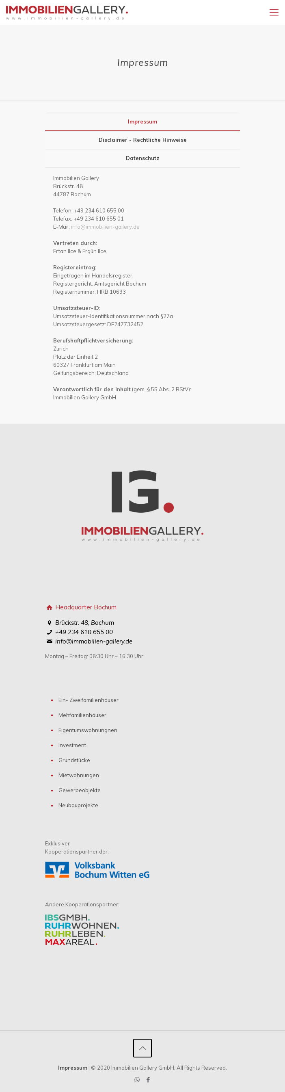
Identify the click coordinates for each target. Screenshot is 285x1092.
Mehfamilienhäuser (82, 715)
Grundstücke (74, 760)
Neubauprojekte (78, 805)
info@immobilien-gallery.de (105, 226)
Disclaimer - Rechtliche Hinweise (143, 139)
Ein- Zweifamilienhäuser (88, 700)
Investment (72, 745)
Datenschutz (143, 158)
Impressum (142, 121)
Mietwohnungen (78, 775)
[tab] (142, 122)
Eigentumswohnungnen (87, 730)
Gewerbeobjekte (79, 790)
